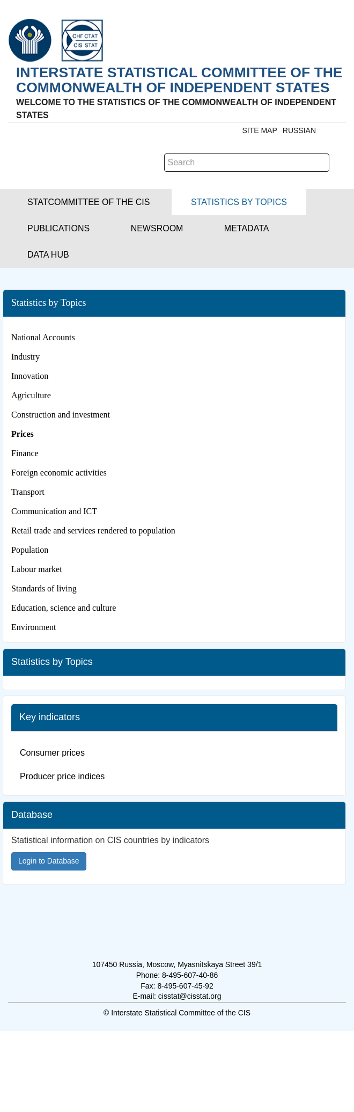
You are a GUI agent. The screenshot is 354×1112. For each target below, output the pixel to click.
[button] (88, 202)
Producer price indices (62, 776)
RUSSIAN (299, 130)
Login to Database (48, 861)
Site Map (259, 130)
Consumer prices (52, 752)
